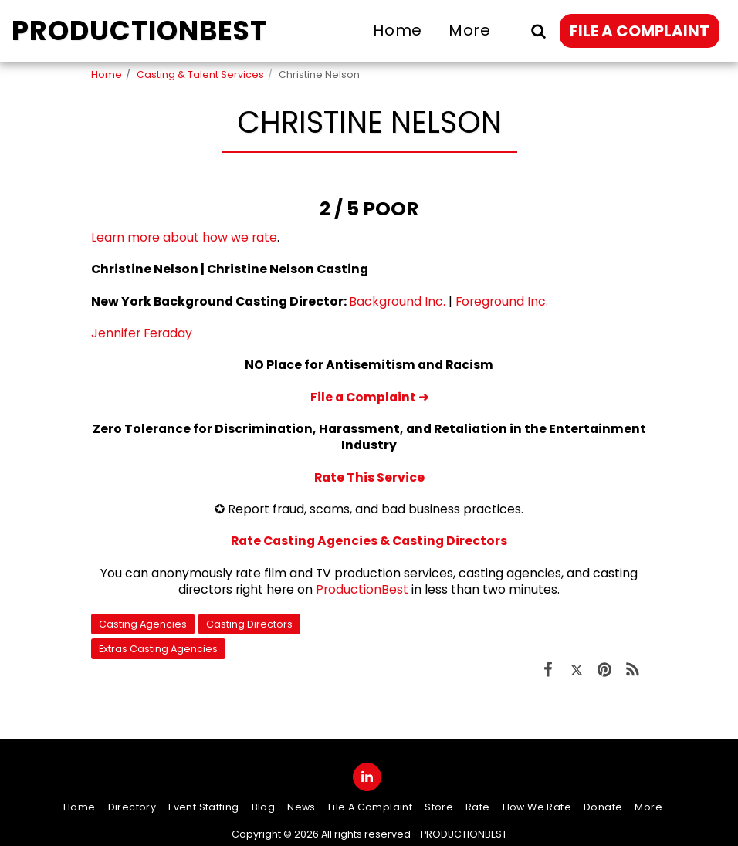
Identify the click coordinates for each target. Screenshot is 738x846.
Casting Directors (249, 624)
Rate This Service (369, 477)
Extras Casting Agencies (158, 648)
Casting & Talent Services (200, 74)
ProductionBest (362, 589)
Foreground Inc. (501, 301)
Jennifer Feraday (141, 333)
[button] (538, 30)
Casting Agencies (143, 624)
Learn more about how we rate (184, 237)
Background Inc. (397, 301)
